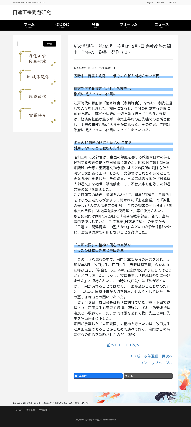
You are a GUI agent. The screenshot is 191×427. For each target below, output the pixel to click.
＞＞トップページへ (156, 362)
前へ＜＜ (114, 344)
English (150, 2)
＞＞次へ (132, 344)
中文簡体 (172, 2)
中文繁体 (160, 2)
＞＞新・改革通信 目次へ (151, 355)
